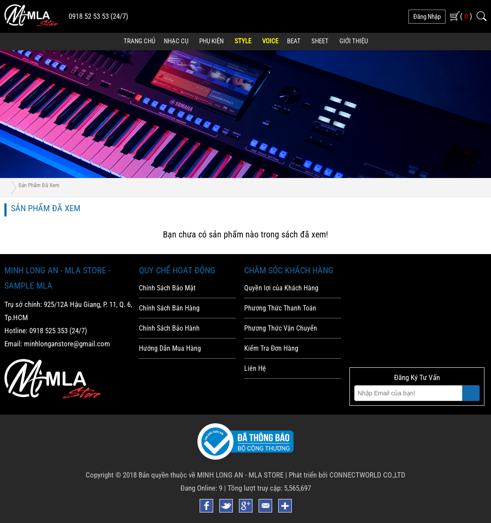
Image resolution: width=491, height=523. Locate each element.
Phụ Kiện (211, 41)
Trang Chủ (139, 41)
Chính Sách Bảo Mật (167, 288)
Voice (270, 41)
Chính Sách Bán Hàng (169, 308)
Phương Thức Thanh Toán (280, 308)
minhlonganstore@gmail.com (67, 343)
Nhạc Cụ (176, 41)
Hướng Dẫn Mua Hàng (170, 348)
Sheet (319, 41)
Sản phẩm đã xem (38, 185)
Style (243, 41)
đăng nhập (427, 17)
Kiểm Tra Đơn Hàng (271, 348)
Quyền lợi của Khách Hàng (281, 288)
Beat (294, 41)
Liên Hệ (255, 368)
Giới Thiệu (353, 41)
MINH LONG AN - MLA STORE (240, 475)
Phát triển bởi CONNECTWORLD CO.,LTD (347, 475)
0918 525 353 (48, 330)
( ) (466, 16)
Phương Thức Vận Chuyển (280, 328)
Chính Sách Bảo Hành (169, 328)
